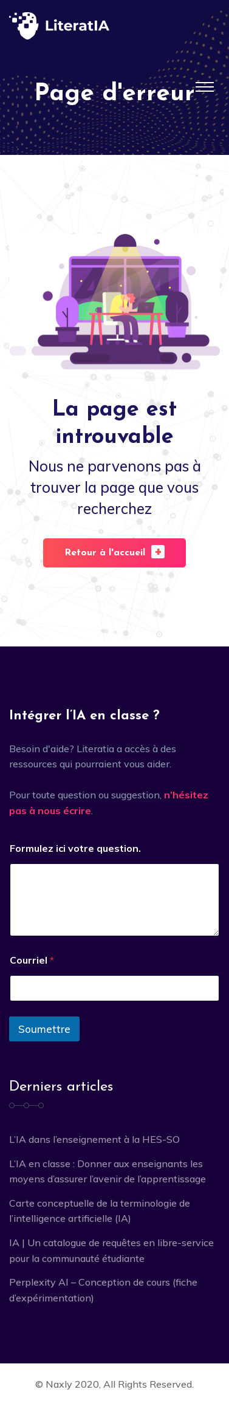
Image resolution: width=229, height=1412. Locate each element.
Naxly (59, 1384)
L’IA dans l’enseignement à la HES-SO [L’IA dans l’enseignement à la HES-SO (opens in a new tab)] (94, 1139)
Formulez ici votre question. (75, 848)
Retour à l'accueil (114, 551)
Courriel (32, 960)
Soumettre (44, 1029)
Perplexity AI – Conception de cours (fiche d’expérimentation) (103, 1290)
